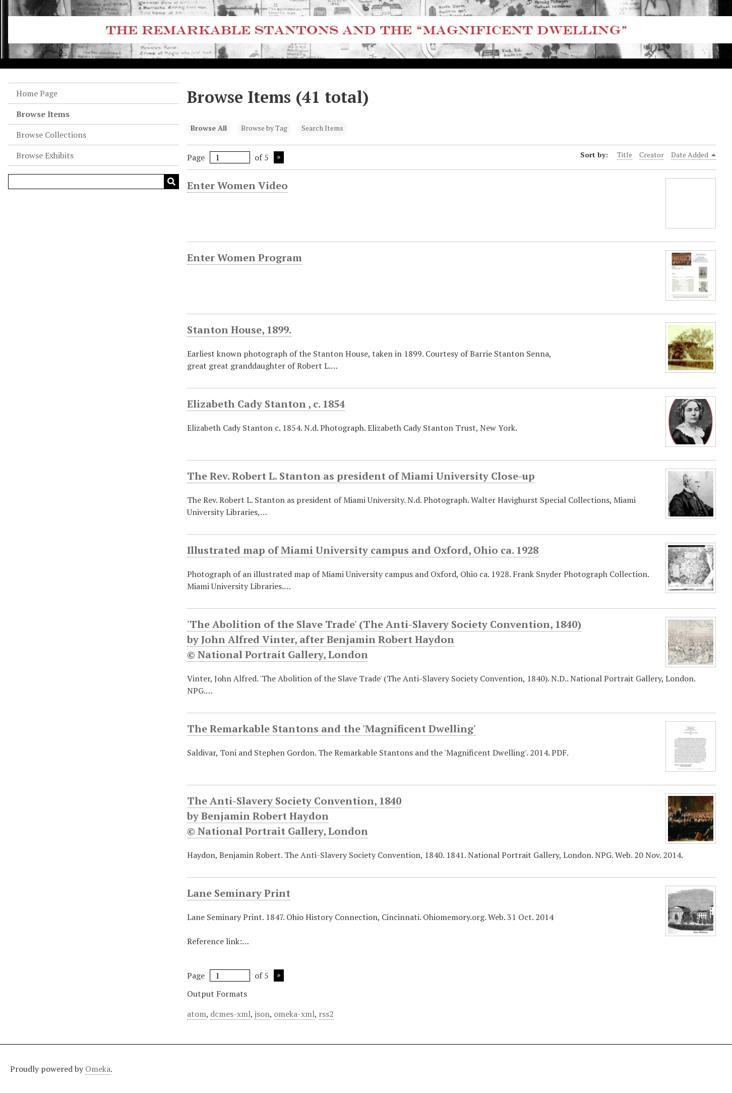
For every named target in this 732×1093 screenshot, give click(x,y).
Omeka (97, 1068)
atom (196, 1013)
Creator (651, 154)
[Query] (93, 181)
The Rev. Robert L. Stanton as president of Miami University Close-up (361, 476)
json (262, 1013)
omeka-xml (294, 1013)
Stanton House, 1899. (239, 330)
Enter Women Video (237, 186)
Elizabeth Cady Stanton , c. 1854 (266, 404)
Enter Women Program (244, 258)
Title (624, 154)
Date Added (693, 155)
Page (218, 157)
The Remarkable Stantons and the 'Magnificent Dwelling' (331, 729)
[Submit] (171, 181)
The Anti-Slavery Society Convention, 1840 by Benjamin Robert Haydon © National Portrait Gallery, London (294, 816)
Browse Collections (51, 134)
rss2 (326, 1013)
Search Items (322, 128)
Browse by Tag (264, 128)
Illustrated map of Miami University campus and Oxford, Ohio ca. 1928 (362, 550)
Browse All (209, 128)
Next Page (279, 157)
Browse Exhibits (45, 155)
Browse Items (43, 114)
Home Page (36, 93)
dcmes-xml (230, 1013)
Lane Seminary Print (238, 893)
